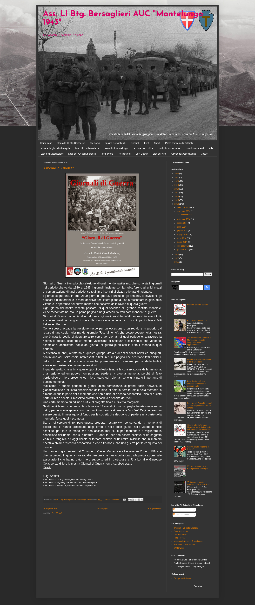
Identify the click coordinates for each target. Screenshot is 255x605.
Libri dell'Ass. (159, 153)
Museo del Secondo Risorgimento (188, 541)
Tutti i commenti (181, 514)
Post (176, 510)
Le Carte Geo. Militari (143, 148)
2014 (176, 204)
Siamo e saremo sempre (197, 305)
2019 (176, 185)
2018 (176, 189)
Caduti (157, 143)
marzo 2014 (182, 242)
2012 (176, 258)
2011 (176, 262)
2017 (176, 192)
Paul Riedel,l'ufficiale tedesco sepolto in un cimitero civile (196, 383)
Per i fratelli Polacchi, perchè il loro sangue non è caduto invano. (199, 405)
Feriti (146, 143)
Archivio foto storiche (169, 148)
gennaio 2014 (183, 250)
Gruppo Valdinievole (182, 578)
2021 (176, 177)
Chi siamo (95, 143)
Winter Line (179, 548)
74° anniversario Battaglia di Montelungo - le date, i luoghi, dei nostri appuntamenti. (199, 341)
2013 (176, 254)
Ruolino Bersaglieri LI (115, 143)
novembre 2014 (184, 211)
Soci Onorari (142, 153)
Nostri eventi (107, 153)
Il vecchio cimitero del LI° (87, 148)
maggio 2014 (183, 234)
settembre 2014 (184, 219)
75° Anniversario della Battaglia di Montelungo (197, 467)
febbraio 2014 (183, 246)
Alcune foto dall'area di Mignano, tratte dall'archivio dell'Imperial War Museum (199, 427)
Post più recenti (50, 508)
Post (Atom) (57, 513)
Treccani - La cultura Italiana (186, 528)
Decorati (135, 143)
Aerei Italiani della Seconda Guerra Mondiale (199, 360)
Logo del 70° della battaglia (82, 153)
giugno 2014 (182, 231)
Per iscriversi (124, 153)
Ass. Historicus (180, 534)
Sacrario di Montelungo (116, 148)
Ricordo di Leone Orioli (197, 320)
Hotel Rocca (179, 538)
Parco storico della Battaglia (179, 143)
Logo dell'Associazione (52, 153)
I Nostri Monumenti (194, 148)
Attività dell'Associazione (183, 153)
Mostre (204, 153)
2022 (176, 173)
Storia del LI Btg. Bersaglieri (71, 143)
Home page (46, 143)
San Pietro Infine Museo (184, 544)
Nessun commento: (112, 499)
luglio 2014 (182, 227)
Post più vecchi (154, 508)
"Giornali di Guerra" (58, 168)
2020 (176, 181)
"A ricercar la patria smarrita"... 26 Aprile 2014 (198, 483)
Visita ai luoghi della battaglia (55, 148)
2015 (176, 200)
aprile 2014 (182, 238)
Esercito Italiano (181, 531)
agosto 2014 (182, 223)
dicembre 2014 (183, 207)
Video (211, 148)
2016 (176, 196)
